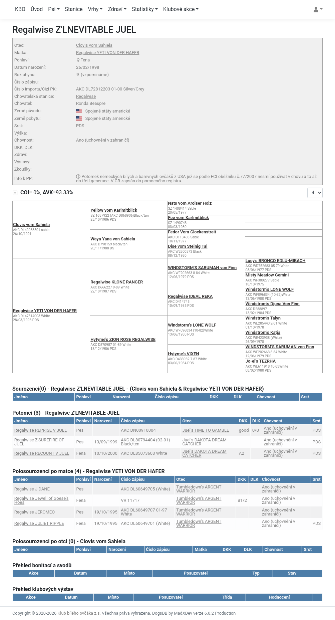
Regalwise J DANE (32, 488)
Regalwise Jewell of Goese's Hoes (41, 500)
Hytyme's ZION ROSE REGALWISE (122, 339)
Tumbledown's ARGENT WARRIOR (198, 488)
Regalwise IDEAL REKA (190, 296)
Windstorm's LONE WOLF (270, 289)
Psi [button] (51, 9)
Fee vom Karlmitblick (188, 217)
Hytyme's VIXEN (183, 353)
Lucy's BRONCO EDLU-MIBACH (276, 260)
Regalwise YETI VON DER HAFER (107, 52)
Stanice (74, 9)
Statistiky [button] (143, 9)
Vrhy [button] (93, 9)
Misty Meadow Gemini (267, 274)
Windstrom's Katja (263, 332)
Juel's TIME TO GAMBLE (206, 430)
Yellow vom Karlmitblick (113, 210)
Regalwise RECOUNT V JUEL (41, 453)
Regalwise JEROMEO (34, 511)
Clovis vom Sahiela (94, 45)
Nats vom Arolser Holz (190, 203)
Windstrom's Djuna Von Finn (273, 303)
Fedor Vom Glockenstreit (192, 231)
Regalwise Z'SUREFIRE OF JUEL (39, 441)
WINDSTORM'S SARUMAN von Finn (202, 267)
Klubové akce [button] (179, 9)
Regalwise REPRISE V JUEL (40, 430)
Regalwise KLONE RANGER (116, 281)
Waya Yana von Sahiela (112, 238)
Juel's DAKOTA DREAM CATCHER (205, 441)
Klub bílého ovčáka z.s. (79, 613)
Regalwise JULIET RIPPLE (39, 523)
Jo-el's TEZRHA (261, 361)
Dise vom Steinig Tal (188, 246)
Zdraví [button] (115, 9)
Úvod (37, 9)
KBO (20, 9)
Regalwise (86, 96)
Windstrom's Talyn (263, 318)
